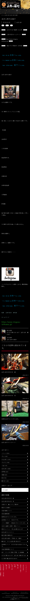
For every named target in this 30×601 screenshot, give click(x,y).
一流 (3, 465)
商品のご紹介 (21, 568)
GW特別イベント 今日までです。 (10, 520)
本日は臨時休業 (5, 514)
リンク (6, 592)
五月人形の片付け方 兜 (8, 501)
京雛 (3, 475)
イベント (4, 453)
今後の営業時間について (8, 549)
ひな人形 (4, 459)
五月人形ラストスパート (8, 532)
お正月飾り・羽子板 (3, 570)
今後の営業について (7, 510)
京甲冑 (3, 472)
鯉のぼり (4, 481)
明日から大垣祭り (6, 507)
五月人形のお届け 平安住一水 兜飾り (12, 538)
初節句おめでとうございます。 (9, 517)
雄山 (11, 25)
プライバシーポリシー (24, 592)
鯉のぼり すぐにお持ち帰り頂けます (11, 541)
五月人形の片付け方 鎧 (8, 498)
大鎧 (2, 25)
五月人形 (4, 468)
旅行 (3, 478)
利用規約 (12, 598)
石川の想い (23, 568)
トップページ (26, 568)
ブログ (3, 462)
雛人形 (18, 566)
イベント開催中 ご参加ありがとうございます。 (14, 523)
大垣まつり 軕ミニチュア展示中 (10, 504)
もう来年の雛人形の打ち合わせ (9, 558)
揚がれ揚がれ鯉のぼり (7, 535)
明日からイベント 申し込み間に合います (12, 529)
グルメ (3, 456)
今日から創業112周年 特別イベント (11, 526)
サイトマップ (15, 592)
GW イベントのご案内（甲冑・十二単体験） (13, 552)
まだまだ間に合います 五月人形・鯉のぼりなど (14, 555)
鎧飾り (7, 25)
